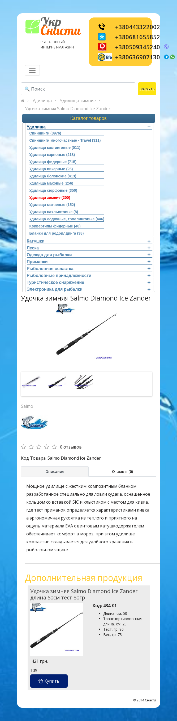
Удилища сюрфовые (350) (53, 190)
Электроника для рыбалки (88, 289)
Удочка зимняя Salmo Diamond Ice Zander (67, 108)
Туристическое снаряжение (88, 282)
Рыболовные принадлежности (88, 275)
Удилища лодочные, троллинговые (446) (66, 219)
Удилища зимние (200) (49, 197)
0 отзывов (71, 447)
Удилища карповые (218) (52, 155)
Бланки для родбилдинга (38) (56, 233)
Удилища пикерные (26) (51, 169)
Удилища (42, 101)
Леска (88, 248)
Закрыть (147, 88)
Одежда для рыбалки (88, 255)
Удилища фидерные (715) (52, 162)
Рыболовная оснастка (88, 268)
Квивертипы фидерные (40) (55, 226)
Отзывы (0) (122, 471)
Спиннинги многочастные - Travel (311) (65, 140)
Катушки (88, 241)
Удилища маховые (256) (51, 183)
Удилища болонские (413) (52, 176)
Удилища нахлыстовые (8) (53, 212)
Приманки (88, 261)
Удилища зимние (78, 101)
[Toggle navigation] (32, 70)
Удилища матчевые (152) (52, 205)
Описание (54, 471)
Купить (48, 681)
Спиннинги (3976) (45, 133)
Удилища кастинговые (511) (54, 147)
